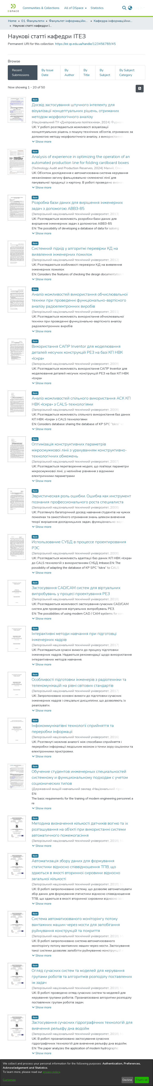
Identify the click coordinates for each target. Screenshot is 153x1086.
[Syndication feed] (140, 88)
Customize (9, 1080)
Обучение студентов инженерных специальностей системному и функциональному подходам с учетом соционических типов (80, 777)
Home (12, 21)
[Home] (13, 8)
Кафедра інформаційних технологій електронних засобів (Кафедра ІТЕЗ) (113, 21)
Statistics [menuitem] (97, 8)
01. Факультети (32, 21)
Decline (127, 1080)
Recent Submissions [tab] (20, 72)
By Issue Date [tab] (47, 72)
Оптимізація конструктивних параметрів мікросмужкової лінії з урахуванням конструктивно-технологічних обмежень (79, 450)
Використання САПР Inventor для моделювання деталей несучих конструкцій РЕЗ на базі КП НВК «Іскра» (77, 352)
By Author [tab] (69, 72)
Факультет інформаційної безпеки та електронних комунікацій (69, 21)
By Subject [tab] (105, 72)
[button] (42, 141)
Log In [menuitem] (138, 8)
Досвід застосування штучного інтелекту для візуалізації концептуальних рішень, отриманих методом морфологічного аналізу (75, 110)
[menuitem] (75, 8)
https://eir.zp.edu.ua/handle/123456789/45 (85, 44)
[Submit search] (124, 8)
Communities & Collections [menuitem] (41, 8)
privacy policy (51, 1072)
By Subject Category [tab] (126, 72)
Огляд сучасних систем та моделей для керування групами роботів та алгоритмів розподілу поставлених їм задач (82, 976)
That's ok (142, 1080)
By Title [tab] (86, 72)
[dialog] (76, 1072)
